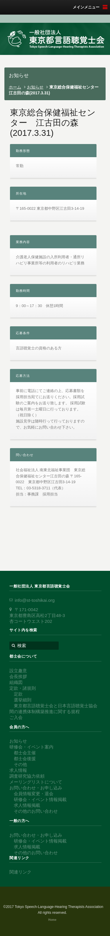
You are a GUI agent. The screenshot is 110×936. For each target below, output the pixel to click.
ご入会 (16, 717)
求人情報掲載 (27, 805)
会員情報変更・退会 (33, 793)
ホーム (15, 87)
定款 (18, 693)
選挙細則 (22, 699)
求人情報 (18, 770)
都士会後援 (25, 758)
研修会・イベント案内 (31, 746)
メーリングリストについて (35, 781)
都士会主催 (25, 752)
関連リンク (20, 871)
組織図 (16, 682)
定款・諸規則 (22, 688)
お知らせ (35, 87)
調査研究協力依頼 (27, 776)
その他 (20, 764)
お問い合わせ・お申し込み (35, 787)
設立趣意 (18, 670)
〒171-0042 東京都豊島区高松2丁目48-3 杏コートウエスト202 (37, 615)
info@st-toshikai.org (35, 600)
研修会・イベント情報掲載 (40, 799)
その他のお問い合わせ (36, 811)
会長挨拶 (18, 676)
